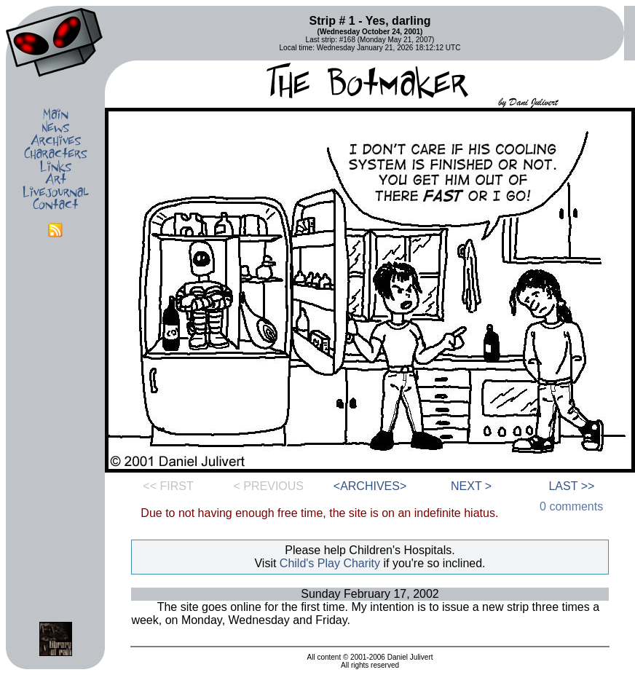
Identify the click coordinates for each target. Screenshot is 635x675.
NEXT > (471, 486)
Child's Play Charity (330, 563)
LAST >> (571, 486)
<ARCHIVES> (370, 486)
